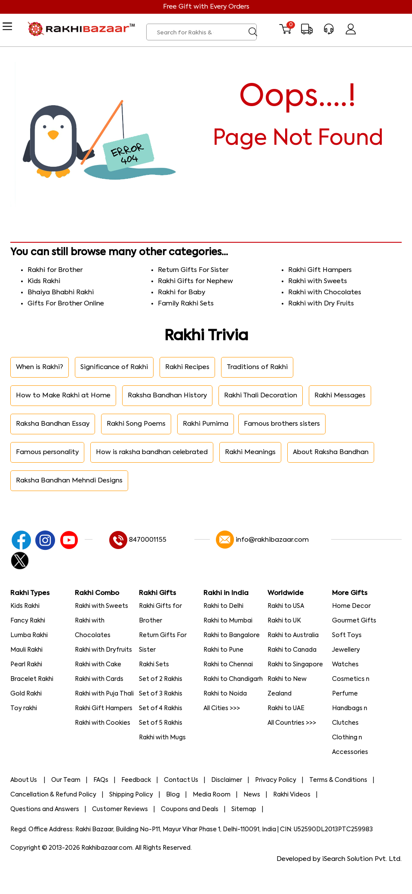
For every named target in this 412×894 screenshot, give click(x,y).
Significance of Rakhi (114, 367)
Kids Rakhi (44, 281)
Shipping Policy (131, 795)
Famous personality (47, 452)
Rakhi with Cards (99, 679)
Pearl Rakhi (26, 665)
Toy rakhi (23, 708)
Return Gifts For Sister (193, 270)
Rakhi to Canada (292, 650)
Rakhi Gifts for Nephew (195, 281)
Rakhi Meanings (250, 452)
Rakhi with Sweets (317, 281)
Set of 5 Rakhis (160, 723)
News (251, 795)
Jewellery (346, 650)
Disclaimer (226, 780)
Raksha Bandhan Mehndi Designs (69, 480)
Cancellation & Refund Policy (53, 795)
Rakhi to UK (284, 621)
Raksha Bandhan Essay (52, 424)
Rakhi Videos (292, 795)
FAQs (100, 780)
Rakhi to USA (285, 606)
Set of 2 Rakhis (160, 679)
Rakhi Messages (340, 395)
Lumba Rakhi (29, 635)
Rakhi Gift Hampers (320, 270)
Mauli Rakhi (26, 650)
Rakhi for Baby (181, 292)
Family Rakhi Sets (186, 303)
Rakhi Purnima (205, 424)
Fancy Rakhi (27, 621)
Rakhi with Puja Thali (104, 694)
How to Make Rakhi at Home (63, 395)
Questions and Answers (44, 809)
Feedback (136, 780)
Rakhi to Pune (223, 650)
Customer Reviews (120, 809)
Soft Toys (347, 635)
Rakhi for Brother (55, 270)
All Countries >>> (291, 723)
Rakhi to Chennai (228, 665)
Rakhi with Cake (98, 665)
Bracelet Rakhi (31, 679)
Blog (173, 795)
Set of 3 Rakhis (160, 694)
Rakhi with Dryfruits (103, 650)
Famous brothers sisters (282, 424)
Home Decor (351, 606)
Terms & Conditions (338, 780)
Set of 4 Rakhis (160, 708)
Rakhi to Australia (293, 635)
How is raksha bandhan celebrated (152, 452)
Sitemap (243, 809)
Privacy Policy (275, 780)
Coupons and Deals (189, 809)
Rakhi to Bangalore (231, 635)
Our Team (65, 780)
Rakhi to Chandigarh (233, 679)
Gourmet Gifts (354, 621)
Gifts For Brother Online (66, 303)
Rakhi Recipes (187, 367)
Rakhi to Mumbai (227, 621)
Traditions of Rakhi (257, 367)
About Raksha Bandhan (331, 452)
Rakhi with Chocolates (324, 292)
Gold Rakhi (26, 694)
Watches (345, 665)
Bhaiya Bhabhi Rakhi (61, 292)
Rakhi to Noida (225, 694)
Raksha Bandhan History (167, 395)
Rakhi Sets (154, 665)
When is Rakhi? (39, 367)
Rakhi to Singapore (295, 665)
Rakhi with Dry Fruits (321, 303)
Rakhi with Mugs (162, 738)
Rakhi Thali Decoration (260, 395)
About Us (24, 780)
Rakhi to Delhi (223, 606)
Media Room (212, 795)
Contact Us (181, 780)
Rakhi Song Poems (136, 424)
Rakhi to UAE (285, 708)
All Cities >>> (221, 708)
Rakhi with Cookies (102, 723)
